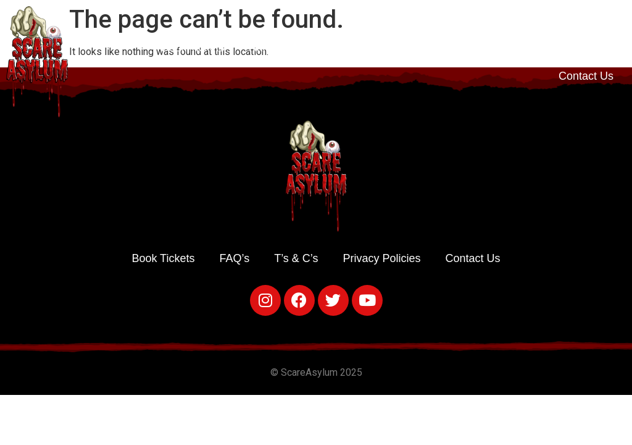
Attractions (275, 47)
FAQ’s (530, 47)
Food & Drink (457, 47)
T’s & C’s (591, 47)
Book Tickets (192, 47)
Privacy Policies (382, 258)
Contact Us (586, 76)
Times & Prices (363, 47)
